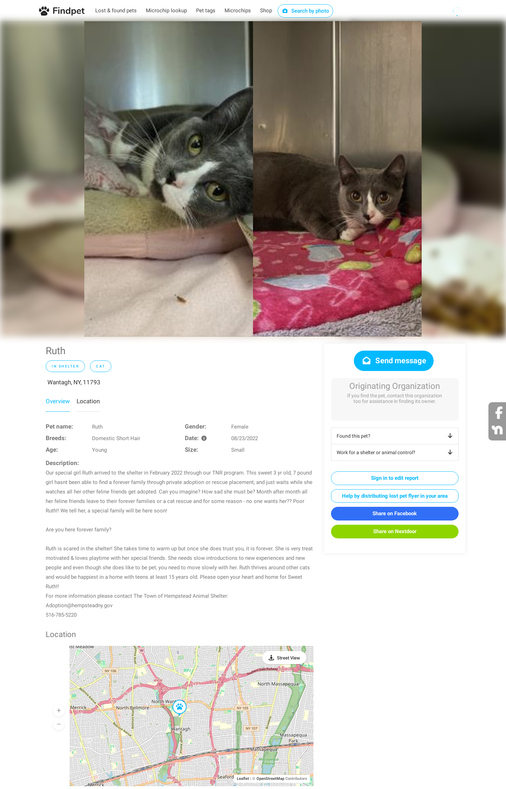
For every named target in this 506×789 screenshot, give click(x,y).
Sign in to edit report (395, 478)
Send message (393, 360)
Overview (58, 401)
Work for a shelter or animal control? (396, 452)
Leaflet (243, 778)
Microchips (238, 10)
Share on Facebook (394, 513)
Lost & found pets (116, 10)
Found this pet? (396, 435)
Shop (266, 10)
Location (88, 401)
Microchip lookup (166, 10)
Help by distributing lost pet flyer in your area (395, 496)
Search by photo (305, 11)
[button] (175, 700)
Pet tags (205, 10)
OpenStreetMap (270, 778)
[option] (168, 179)
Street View (288, 658)
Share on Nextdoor (394, 531)
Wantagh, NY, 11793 (73, 382)
